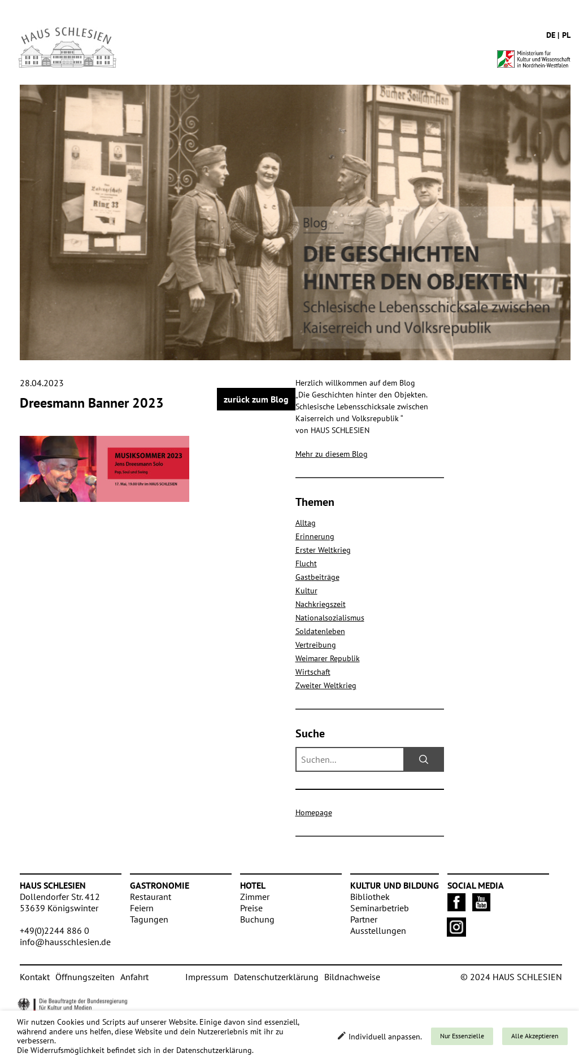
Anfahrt (134, 976)
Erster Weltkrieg (323, 550)
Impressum (206, 976)
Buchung (257, 919)
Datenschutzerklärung (276, 976)
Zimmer (254, 896)
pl (566, 35)
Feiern (142, 908)
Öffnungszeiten (85, 976)
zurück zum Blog (256, 399)
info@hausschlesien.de (65, 941)
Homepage (313, 812)
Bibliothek (370, 896)
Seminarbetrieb (379, 908)
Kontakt (35, 976)
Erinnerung (314, 536)
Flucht (306, 563)
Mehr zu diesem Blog (331, 454)
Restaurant (150, 896)
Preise (251, 908)
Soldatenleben (320, 631)
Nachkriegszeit (320, 604)
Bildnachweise (352, 976)
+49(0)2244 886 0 (54, 930)
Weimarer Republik (327, 658)
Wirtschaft (312, 672)
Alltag (305, 523)
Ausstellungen (378, 930)
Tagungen (149, 919)
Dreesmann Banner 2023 (92, 403)
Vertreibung (315, 645)
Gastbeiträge (317, 577)
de (550, 35)
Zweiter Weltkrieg (325, 685)
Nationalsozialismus (329, 618)
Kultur (306, 590)
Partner (363, 919)
